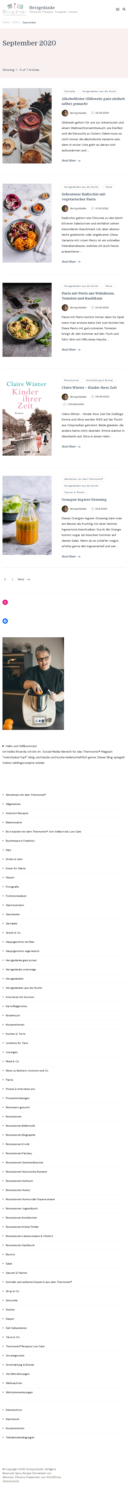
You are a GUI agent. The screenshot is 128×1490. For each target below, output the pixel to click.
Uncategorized (15, 1355)
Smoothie (12, 1300)
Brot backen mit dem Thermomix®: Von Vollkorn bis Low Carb (43, 831)
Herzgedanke (42, 7)
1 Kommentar (76, 404)
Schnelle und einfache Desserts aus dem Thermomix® (39, 1282)
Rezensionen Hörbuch (19, 1181)
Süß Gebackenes (16, 1328)
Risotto (10, 1254)
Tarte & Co (13, 1337)
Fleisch (10, 877)
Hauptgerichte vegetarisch (22, 951)
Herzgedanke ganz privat (21, 960)
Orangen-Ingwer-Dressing (84, 500)
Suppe (10, 1319)
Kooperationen (15, 1024)
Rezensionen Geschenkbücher (25, 1162)
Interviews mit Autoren (20, 997)
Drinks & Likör (14, 859)
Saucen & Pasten (74, 492)
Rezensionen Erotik (18, 1144)
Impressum (12, 1419)
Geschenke (13, 914)
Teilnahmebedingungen (20, 1437)
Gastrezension (15, 905)
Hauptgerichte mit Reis (20, 942)
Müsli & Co (12, 1061)
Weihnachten (14, 1383)
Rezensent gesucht (18, 1107)
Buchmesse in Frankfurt (20, 841)
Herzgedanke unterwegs (21, 969)
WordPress (53, 1477)
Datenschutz (14, 1410)
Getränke (69, 91)
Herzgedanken (15, 978)
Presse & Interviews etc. (21, 1089)
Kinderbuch (13, 1015)
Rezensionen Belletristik (20, 1125)
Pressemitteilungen (18, 1098)
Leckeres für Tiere (17, 1043)
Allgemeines (13, 804)
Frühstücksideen (16, 896)
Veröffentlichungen (18, 1374)
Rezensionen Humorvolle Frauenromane (30, 1199)
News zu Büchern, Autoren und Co (27, 1070)
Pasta (109, 186)
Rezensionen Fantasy (19, 1153)
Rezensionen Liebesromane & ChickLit (29, 1236)
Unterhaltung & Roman (99, 380)
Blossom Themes (13, 1477)
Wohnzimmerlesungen (19, 1392)
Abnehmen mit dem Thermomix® (83, 479)
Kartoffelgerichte (16, 1006)
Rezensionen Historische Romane (26, 1171)
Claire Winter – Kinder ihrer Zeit (89, 388)
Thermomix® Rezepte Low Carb (25, 1346)
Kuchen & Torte (16, 1034)
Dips (8, 850)
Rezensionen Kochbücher (21, 1217)
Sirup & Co (12, 1291)
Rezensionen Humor (18, 1190)
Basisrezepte (14, 822)
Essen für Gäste (16, 868)
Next (24, 579)
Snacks (10, 1309)
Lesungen (12, 1052)
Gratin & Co (13, 932)
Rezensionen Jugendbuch (22, 1208)
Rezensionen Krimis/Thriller (22, 1227)
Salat (9, 1263)
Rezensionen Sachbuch (20, 1245)
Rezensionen (71, 380)
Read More (71, 160)
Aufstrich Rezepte (17, 813)
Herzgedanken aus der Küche (99, 91)
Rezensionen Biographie (20, 1135)
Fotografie (12, 886)
